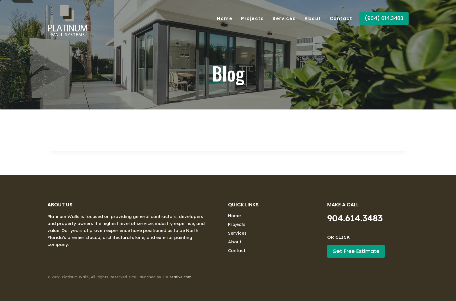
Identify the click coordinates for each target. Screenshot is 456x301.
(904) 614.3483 (384, 18)
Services (284, 18)
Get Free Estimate (356, 251)
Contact (341, 18)
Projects (252, 18)
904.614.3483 (355, 218)
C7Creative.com (177, 277)
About (312, 18)
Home (224, 18)
